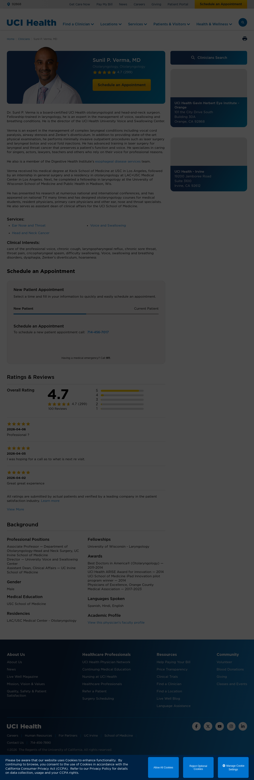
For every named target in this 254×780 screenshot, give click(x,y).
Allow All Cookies (163, 767)
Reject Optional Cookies (198, 768)
